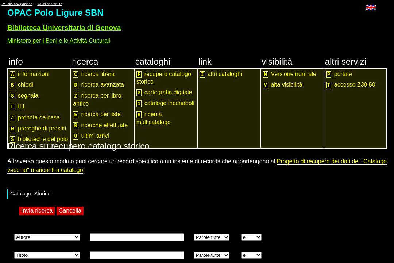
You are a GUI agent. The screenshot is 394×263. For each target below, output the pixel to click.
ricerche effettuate (100, 125)
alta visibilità (282, 84)
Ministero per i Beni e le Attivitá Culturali (58, 41)
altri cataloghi (221, 74)
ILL (18, 106)
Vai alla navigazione (16, 4)
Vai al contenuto (49, 4)
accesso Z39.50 (350, 84)
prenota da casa (35, 117)
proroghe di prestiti (38, 128)
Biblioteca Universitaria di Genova (64, 27)
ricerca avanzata (98, 84)
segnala (24, 95)
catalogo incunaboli (165, 103)
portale (339, 74)
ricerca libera (94, 74)
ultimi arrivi (91, 136)
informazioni (29, 74)
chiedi (21, 84)
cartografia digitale (164, 92)
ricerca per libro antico (97, 99)
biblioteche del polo (39, 139)
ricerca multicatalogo (153, 118)
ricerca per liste (97, 114)
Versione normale (289, 74)
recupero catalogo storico (163, 78)
